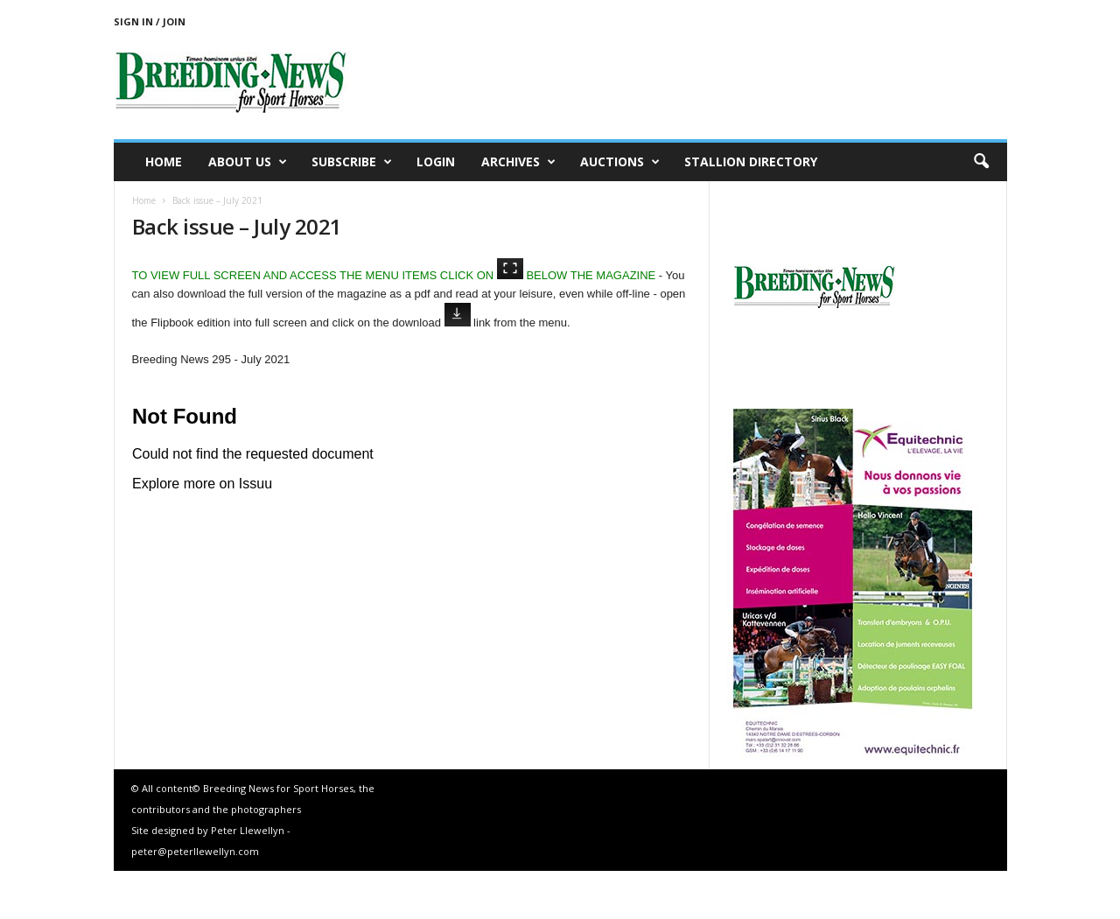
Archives (518, 162)
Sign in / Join (150, 21)
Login (435, 161)
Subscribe (352, 162)
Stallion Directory (750, 161)
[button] (981, 162)
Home (163, 161)
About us (247, 162)
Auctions (620, 162)
